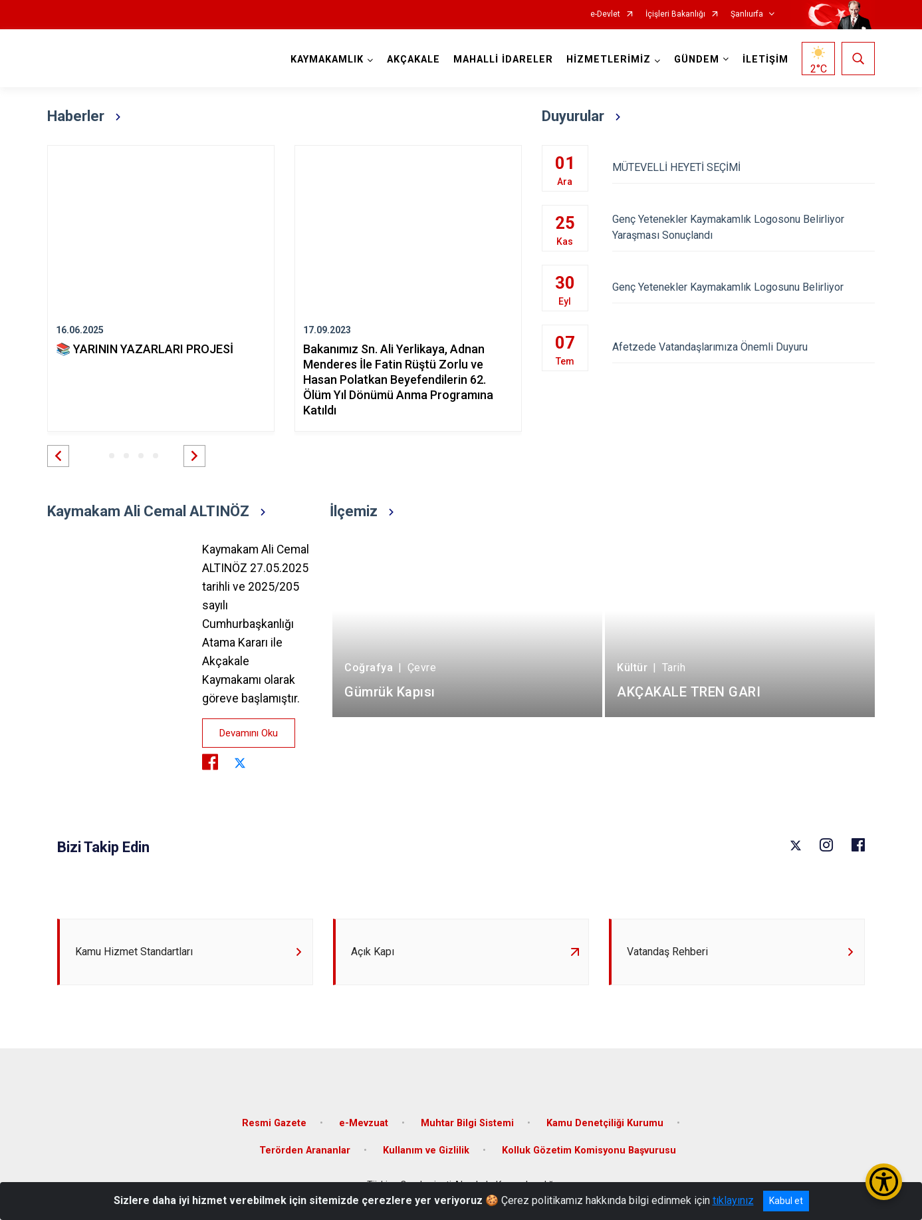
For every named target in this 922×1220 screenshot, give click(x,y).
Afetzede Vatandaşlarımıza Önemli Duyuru (743, 347)
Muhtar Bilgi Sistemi (467, 1123)
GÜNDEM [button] (696, 59)
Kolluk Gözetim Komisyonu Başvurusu (589, 1150)
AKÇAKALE (413, 59)
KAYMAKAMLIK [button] (327, 59)
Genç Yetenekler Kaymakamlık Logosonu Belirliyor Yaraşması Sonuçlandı (743, 227)
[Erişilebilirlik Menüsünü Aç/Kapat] (883, 1181)
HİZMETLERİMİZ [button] (608, 59)
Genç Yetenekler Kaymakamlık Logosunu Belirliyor (743, 287)
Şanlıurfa (747, 14)
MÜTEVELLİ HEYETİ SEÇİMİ (743, 167)
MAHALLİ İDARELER (503, 59)
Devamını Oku (248, 733)
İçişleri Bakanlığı (675, 14)
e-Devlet (605, 14)
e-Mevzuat (363, 1123)
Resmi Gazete (274, 1123)
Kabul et (786, 1200)
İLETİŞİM (765, 59)
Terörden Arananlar (304, 1150)
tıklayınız (733, 1200)
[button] (58, 456)
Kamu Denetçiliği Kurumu (604, 1123)
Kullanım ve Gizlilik (426, 1150)
